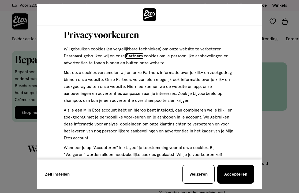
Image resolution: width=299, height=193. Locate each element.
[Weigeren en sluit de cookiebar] (198, 174)
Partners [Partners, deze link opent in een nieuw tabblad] (134, 56)
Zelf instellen (57, 174)
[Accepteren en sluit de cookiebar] (235, 174)
